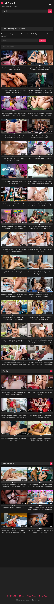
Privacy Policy (31, 596)
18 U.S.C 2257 (11, 596)
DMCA (21, 596)
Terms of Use (43, 596)
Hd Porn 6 (8, 3)
